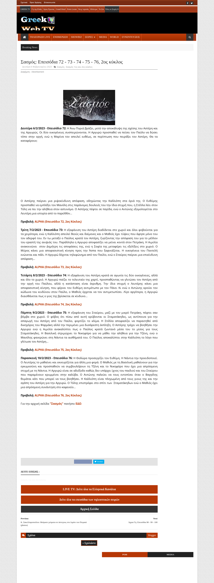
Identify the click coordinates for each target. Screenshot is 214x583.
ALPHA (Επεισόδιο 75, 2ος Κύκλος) (58, 371)
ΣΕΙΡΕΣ (89, 36)
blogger (134, 560)
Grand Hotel (61, 8)
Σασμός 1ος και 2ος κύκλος (79, 75)
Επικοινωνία (49, 2)
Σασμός (60, 75)
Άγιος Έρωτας (48, 8)
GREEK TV (25, 8)
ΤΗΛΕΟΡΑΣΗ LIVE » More (164, 202)
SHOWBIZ (76, 36)
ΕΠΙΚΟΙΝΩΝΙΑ (51, 578)
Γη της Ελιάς (37, 8)
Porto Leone (72, 8)
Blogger (123, 578)
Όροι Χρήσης (36, 2)
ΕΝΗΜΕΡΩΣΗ (60, 36)
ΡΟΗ (157, 63)
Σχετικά (24, 2)
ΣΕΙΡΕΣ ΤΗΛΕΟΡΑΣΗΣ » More (167, 224)
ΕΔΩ (78, 429)
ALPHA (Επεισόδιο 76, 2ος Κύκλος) (58, 421)
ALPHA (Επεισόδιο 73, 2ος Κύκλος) (58, 280)
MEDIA (103, 36)
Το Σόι (101, 8)
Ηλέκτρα (93, 8)
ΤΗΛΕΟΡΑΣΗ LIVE (40, 36)
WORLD (114, 36)
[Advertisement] (134, 22)
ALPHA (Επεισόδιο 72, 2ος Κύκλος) (58, 231)
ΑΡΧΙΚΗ (24, 578)
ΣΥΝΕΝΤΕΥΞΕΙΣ (131, 36)
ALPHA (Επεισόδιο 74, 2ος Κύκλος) (58, 322)
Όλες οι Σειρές (112, 8)
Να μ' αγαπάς (83, 8)
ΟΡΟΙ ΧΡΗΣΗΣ (36, 578)
